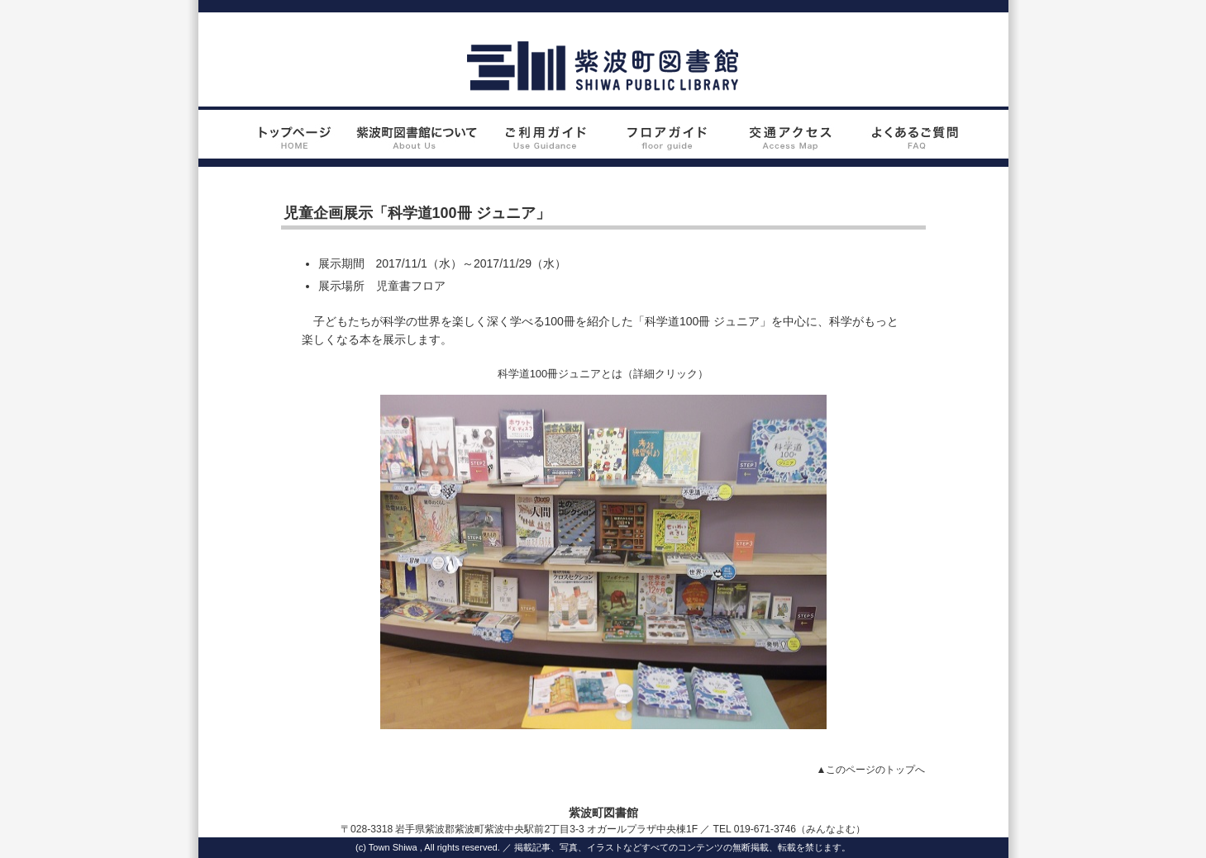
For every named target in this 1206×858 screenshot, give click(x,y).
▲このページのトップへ (871, 769)
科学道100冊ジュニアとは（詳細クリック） (603, 373)
